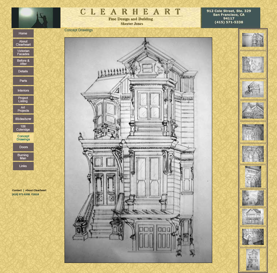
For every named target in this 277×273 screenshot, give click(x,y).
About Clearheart (35, 190)
